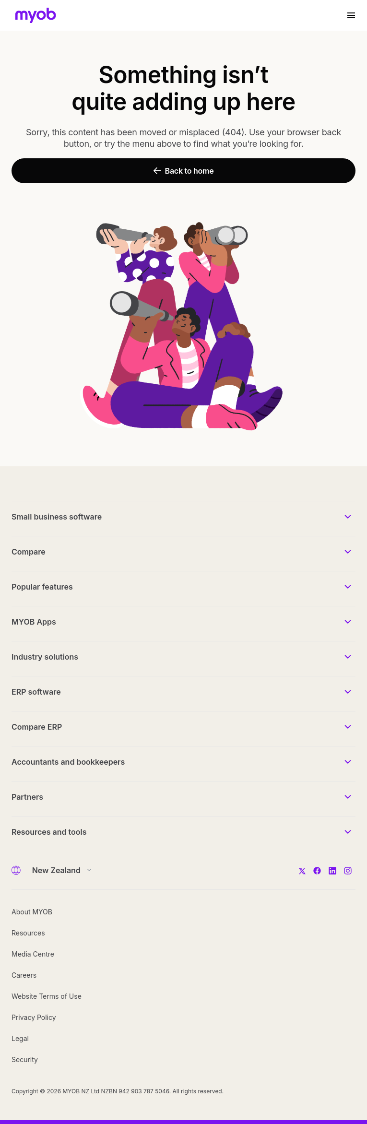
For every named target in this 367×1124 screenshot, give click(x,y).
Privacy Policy (34, 1017)
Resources (28, 933)
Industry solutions (45, 657)
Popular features (42, 587)
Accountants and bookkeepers (68, 762)
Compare (29, 551)
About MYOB (32, 912)
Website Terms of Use (47, 996)
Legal (20, 1038)
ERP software (36, 692)
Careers (24, 975)
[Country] (58, 870)
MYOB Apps (34, 622)
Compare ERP (37, 727)
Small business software (57, 516)
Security (25, 1059)
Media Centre (33, 954)
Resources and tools (49, 832)
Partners (27, 797)
